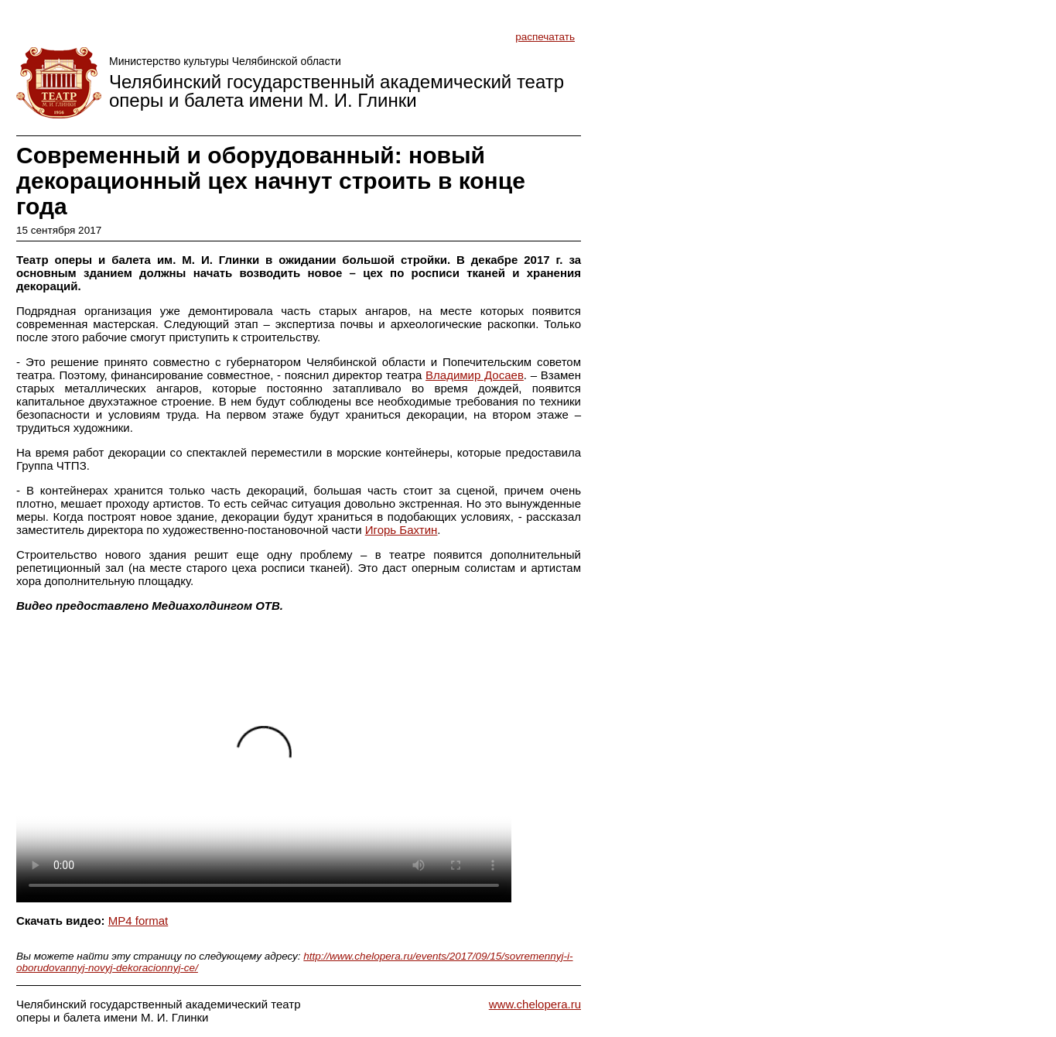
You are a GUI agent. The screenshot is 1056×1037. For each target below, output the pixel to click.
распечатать (545, 37)
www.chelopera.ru (535, 1004)
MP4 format (138, 920)
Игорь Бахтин (401, 529)
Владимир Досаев (474, 375)
